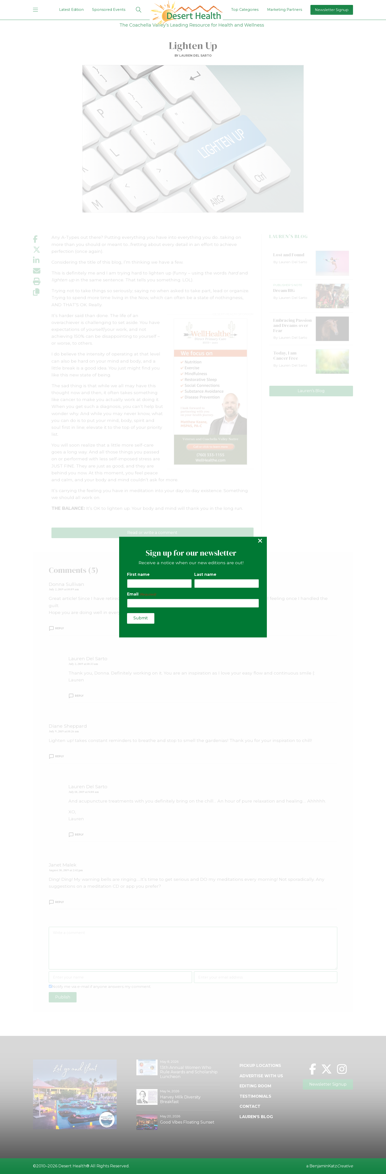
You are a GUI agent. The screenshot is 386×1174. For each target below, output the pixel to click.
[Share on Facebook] (42, 239)
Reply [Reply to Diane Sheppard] (59, 756)
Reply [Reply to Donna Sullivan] (59, 628)
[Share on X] (42, 250)
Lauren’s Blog (311, 390)
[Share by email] (42, 271)
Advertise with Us (261, 1076)
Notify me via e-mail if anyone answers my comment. (100, 986)
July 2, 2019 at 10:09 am (64, 589)
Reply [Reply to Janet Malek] (59, 902)
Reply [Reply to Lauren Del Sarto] (79, 696)
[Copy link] (42, 292)
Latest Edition (71, 9)
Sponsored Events (108, 9)
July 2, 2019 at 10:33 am (83, 664)
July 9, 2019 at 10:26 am (64, 731)
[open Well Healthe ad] (210, 391)
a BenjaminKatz (329, 1166)
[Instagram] (342, 1069)
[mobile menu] (35, 10)
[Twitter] (326, 1069)
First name (138, 574)
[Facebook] (312, 1069)
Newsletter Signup (332, 10)
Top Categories (244, 9)
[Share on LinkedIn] (42, 260)
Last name (205, 574)
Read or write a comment (152, 532)
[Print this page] (42, 281)
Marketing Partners (284, 9)
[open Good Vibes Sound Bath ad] (75, 1128)
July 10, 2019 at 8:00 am (83, 792)
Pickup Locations (260, 1065)
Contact (250, 1106)
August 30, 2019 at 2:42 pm (66, 870)
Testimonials (255, 1096)
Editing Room (255, 1086)
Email (141, 594)
